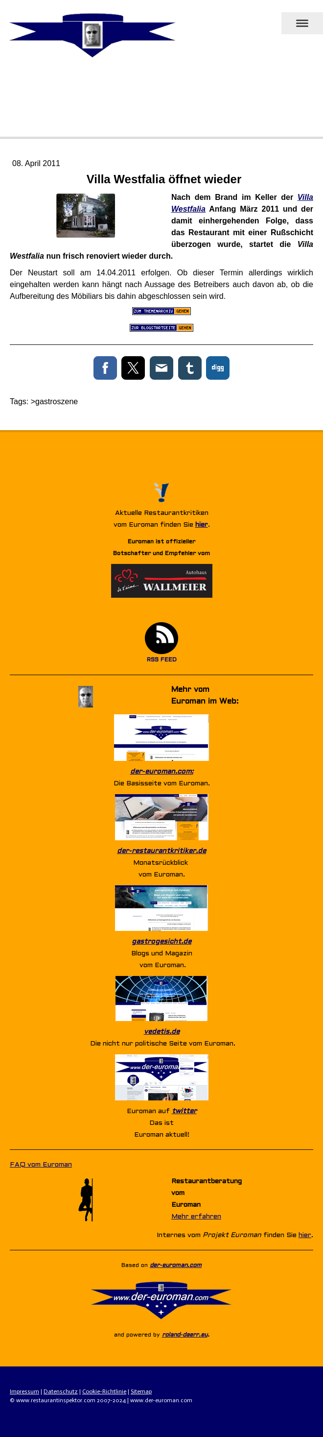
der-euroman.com (176, 1265)
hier (201, 525)
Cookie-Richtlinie (104, 1391)
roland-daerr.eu (185, 1335)
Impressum (24, 1391)
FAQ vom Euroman (41, 1165)
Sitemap (141, 1391)
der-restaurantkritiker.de (161, 851)
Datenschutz (61, 1391)
